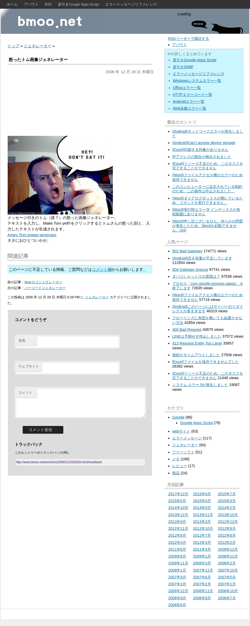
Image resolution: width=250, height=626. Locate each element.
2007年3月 (177, 584)
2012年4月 (177, 542)
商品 (176, 473)
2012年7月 (202, 535)
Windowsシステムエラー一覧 (197, 80)
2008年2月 (227, 563)
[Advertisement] (80, 105)
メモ (176, 459)
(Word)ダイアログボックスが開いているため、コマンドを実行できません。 (207, 200)
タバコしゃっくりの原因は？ (196, 276)
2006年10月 (228, 591)
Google (178, 417)
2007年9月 (177, 577)
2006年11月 (203, 591)
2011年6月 (177, 549)
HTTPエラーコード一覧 (192, 94)
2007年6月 (202, 577)
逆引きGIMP (183, 67)
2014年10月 (178, 508)
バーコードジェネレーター (45, 288)
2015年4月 (202, 501)
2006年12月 (178, 591)
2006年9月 (177, 598)
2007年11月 (203, 570)
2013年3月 (202, 522)
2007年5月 (227, 577)
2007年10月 (228, 570)
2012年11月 (178, 528)
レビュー (179, 466)
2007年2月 (202, 584)
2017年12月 (178, 494)
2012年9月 (227, 528)
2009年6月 (177, 556)
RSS (48, 4)
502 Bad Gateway (187, 251)
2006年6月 (177, 605)
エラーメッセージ (187, 438)
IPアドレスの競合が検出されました (201, 157)
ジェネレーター (37, 46)
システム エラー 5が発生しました (200, 385)
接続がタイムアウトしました (196, 355)
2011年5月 (202, 549)
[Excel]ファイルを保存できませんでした (205, 362)
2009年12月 (228, 549)
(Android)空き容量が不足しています (202, 258)
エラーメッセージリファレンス (131, 4)
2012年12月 (228, 522)
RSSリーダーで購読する (188, 38)
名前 (21, 340)
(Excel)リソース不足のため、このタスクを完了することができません (207, 165)
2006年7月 (227, 598)
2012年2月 (227, 542)
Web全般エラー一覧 (189, 108)
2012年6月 (227, 535)
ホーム (12, 4)
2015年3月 (227, 501)
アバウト (31, 4)
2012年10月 (203, 528)
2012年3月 (202, 542)
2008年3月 (202, 563)
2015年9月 (202, 494)
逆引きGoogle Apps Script (78, 4)
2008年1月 (177, 570)
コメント (25, 393)
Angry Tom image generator (31, 235)
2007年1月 (227, 584)
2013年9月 (177, 522)
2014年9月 (202, 508)
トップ (13, 46)
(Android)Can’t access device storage (203, 143)
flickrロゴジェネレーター (43, 282)
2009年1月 (202, 556)
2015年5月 (177, 501)
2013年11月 (203, 515)
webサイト (181, 431)
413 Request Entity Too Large (197, 343)
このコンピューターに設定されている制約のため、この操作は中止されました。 (207, 188)
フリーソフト (183, 452)
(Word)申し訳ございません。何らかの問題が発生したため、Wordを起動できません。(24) (207, 226)
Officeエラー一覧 (187, 88)
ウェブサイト (28, 366)
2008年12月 (228, 556)
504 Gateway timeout (190, 269)
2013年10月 (228, 515)
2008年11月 (178, 563)
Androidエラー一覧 (188, 101)
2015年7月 (227, 494)
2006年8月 (202, 598)
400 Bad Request (186, 329)
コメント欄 (102, 269)
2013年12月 (178, 515)
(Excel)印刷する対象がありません (200, 149)
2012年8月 (177, 535)
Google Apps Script (196, 423)
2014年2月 (227, 508)
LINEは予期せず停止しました (196, 336)
